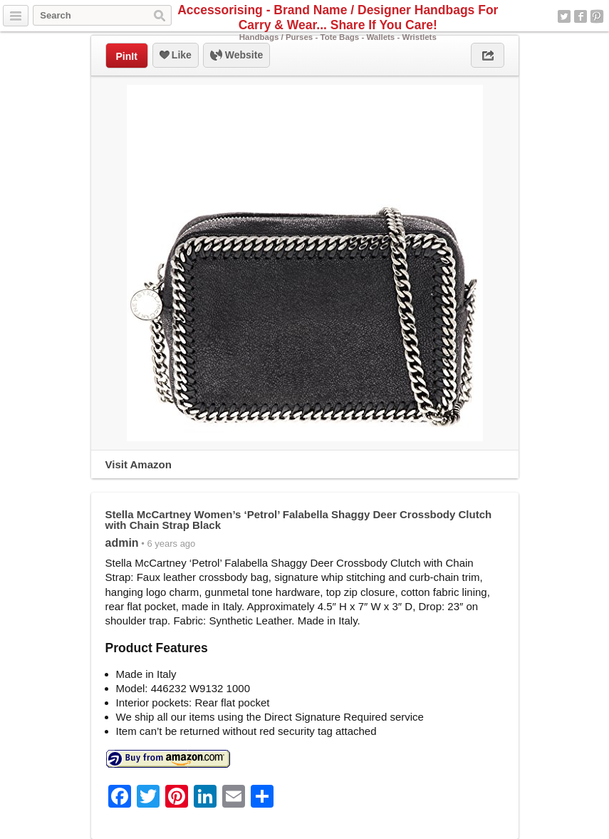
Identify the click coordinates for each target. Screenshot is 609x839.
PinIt (126, 56)
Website (236, 55)
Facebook (580, 16)
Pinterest (597, 16)
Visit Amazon (138, 464)
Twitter (564, 16)
